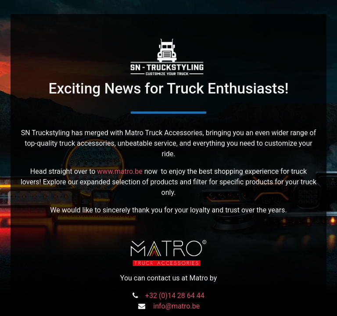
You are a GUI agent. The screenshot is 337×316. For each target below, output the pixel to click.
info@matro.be (176, 306)
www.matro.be (119, 171)
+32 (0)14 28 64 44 (174, 295)
